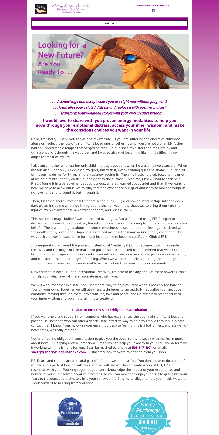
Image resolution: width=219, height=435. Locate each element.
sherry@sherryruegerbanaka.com (58, 352)
